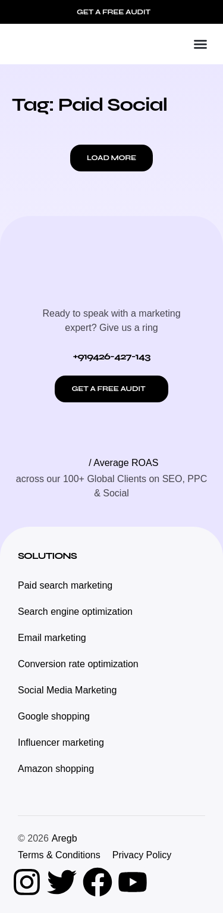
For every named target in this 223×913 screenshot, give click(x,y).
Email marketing (52, 638)
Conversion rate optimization (78, 664)
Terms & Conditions (59, 855)
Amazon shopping (56, 769)
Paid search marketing (65, 585)
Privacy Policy (142, 855)
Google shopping (54, 716)
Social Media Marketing (67, 690)
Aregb (64, 838)
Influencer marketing (61, 742)
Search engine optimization (75, 611)
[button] (200, 44)
